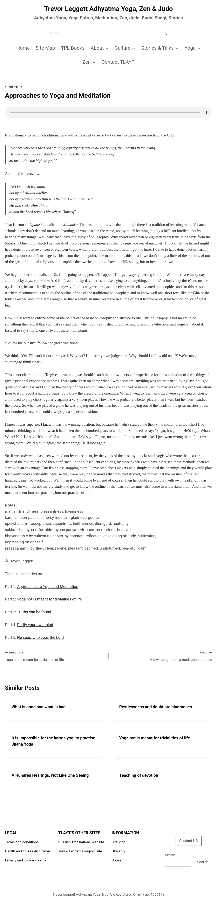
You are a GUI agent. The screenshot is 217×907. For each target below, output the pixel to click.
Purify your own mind (35, 625)
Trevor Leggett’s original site (80, 851)
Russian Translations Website (81, 842)
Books (116, 860)
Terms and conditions (22, 842)
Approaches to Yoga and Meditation (47, 586)
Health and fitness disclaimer (27, 851)
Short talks (13, 87)
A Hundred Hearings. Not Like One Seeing (50, 775)
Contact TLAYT (118, 62)
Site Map (45, 48)
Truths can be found (34, 612)
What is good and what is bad (39, 706)
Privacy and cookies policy (25, 860)
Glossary (118, 851)
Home (23, 48)
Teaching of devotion (138, 775)
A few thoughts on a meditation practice (162, 656)
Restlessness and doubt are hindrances (155, 706)
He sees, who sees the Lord (40, 637)
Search (170, 855)
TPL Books (73, 48)
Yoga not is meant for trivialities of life (49, 599)
